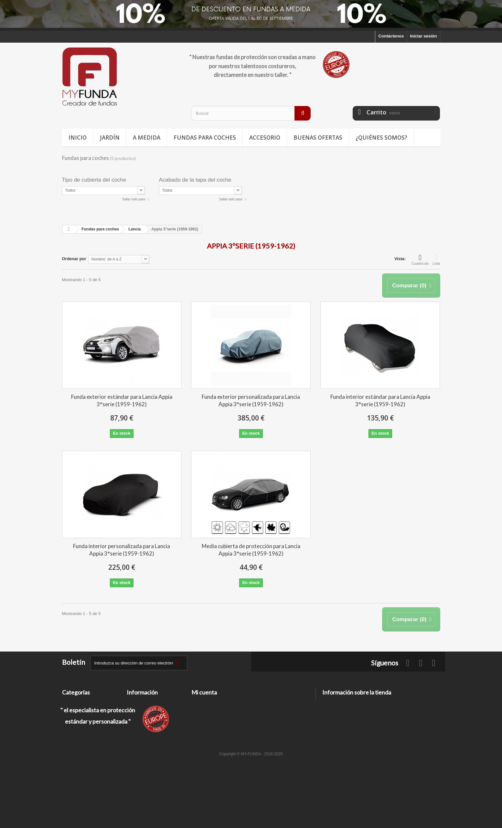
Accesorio (264, 137)
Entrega (134, 711)
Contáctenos (391, 36)
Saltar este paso (134, 199)
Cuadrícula (420, 259)
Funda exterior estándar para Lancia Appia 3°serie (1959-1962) (121, 400)
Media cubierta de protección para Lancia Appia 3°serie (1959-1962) (251, 550)
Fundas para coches (205, 137)
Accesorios (73, 736)
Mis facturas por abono (214, 711)
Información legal (144, 719)
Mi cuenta (204, 692)
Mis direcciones (207, 719)
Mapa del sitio (141, 750)
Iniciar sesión (423, 36)
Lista (436, 259)
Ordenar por (74, 258)
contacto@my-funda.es (368, 726)
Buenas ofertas (318, 137)
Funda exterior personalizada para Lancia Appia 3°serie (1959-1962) (251, 400)
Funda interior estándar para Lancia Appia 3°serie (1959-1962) (380, 400)
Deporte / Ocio (76, 719)
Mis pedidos (203, 702)
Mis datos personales (212, 728)
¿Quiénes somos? (381, 137)
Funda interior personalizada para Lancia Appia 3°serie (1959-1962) (121, 550)
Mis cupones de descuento (218, 736)
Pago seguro (139, 742)
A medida (146, 137)
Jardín (110, 137)
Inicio (78, 137)
